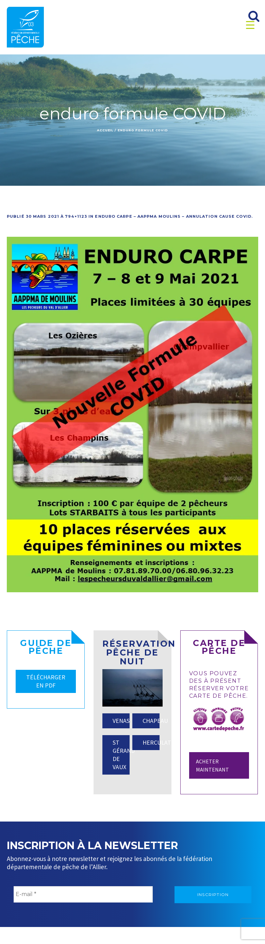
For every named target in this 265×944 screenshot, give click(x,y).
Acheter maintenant (212, 765)
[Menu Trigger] (250, 24)
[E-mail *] (83, 894)
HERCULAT (151, 742)
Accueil (105, 130)
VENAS (121, 721)
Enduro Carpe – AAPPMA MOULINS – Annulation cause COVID (173, 216)
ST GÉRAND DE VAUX (121, 755)
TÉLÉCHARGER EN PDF (45, 681)
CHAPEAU (151, 721)
